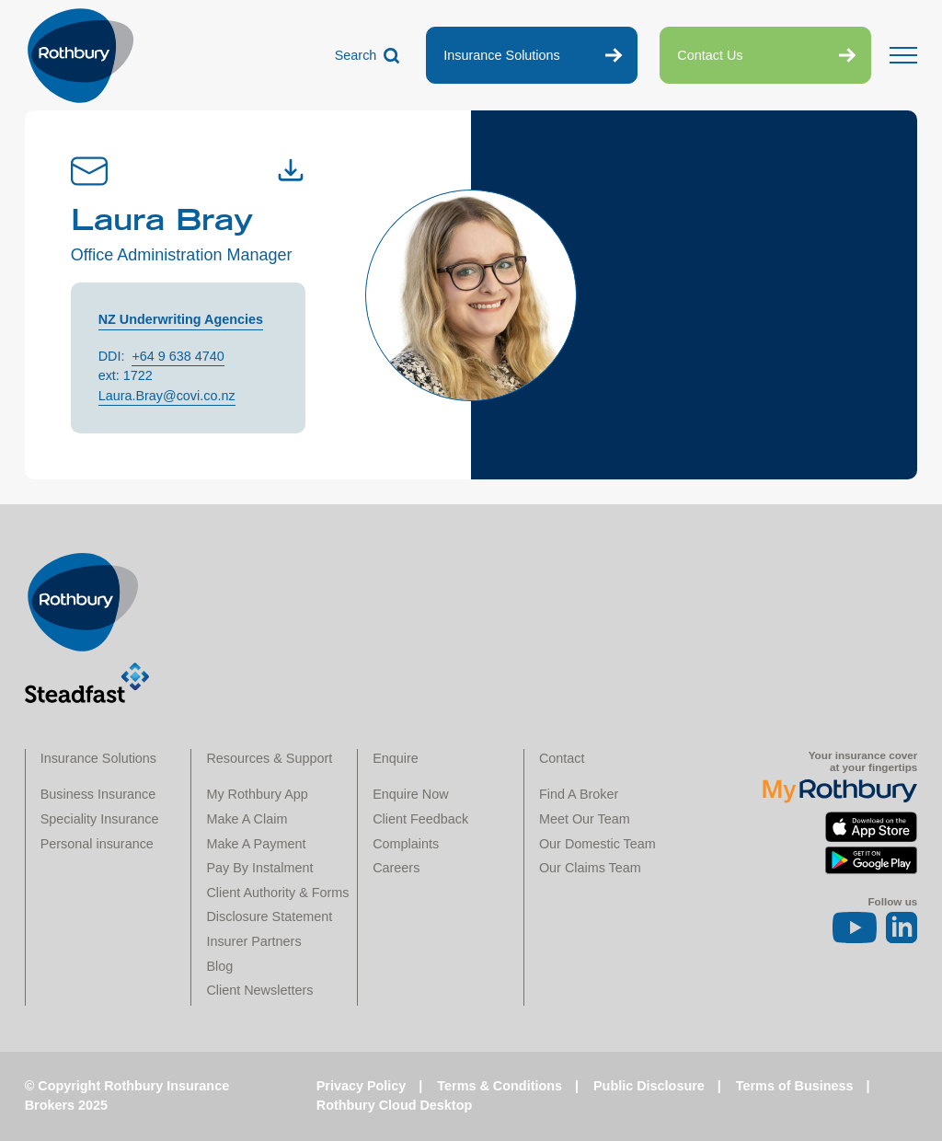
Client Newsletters (259, 990)
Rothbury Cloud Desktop (394, 1105)
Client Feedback (420, 819)
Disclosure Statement (269, 916)
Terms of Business (795, 1085)
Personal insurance (97, 843)
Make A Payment (255, 843)
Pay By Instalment (259, 867)
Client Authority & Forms (277, 892)
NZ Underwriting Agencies (180, 319)
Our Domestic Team (597, 843)
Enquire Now (410, 794)
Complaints (406, 843)
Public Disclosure (649, 1085)
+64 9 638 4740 (178, 356)
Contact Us (709, 55)
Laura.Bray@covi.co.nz (167, 395)
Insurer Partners (253, 941)
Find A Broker (578, 794)
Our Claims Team (590, 867)
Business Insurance (98, 794)
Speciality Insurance (99, 819)
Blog (219, 966)
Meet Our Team (584, 819)
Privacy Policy (361, 1085)
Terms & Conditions (499, 1085)
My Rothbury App (256, 794)
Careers (396, 867)
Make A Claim (246, 819)
